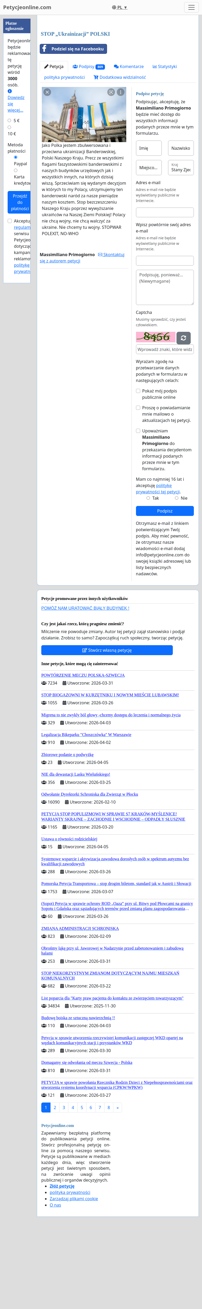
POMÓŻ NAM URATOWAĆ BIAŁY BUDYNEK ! (85, 682)
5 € (16, 120)
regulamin (24, 227)
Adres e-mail (148, 256)
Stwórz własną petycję (107, 724)
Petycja (54, 140)
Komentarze (129, 140)
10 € (12, 134)
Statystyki (165, 140)
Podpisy (89, 140)
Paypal (20, 164)
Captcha (144, 386)
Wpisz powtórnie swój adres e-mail (163, 301)
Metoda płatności (17, 148)
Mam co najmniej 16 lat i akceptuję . (160, 559)
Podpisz (165, 584)
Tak (155, 572)
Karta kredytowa (24, 180)
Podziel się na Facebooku (72, 122)
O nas (55, 1278)
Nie (184, 572)
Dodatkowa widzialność (120, 151)
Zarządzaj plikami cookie (74, 1272)
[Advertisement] (118, 60)
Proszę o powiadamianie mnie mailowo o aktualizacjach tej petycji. (166, 487)
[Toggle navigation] (191, 7)
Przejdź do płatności (20, 202)
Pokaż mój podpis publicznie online (159, 468)
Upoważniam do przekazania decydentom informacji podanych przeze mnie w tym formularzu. (167, 523)
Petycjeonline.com (27, 7)
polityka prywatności (64, 151)
